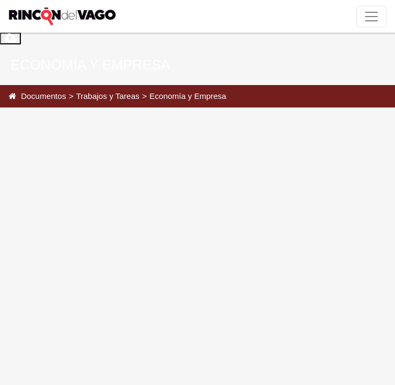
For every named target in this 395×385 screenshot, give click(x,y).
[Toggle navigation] (371, 16)
